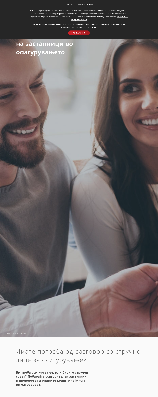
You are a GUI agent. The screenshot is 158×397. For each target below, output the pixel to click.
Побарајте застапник (20, 333)
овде (93, 27)
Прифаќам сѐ (79, 33)
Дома (8, 333)
